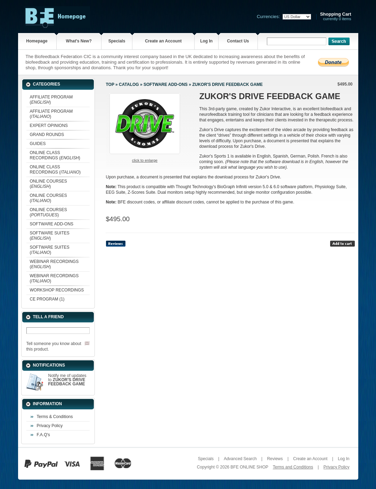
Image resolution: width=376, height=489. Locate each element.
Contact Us (238, 41)
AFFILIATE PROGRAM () (51, 100)
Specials (116, 41)
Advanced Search (240, 458)
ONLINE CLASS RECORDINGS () (55, 155)
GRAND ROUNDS (47, 134)
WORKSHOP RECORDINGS (57, 290)
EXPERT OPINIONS (49, 125)
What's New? (79, 41)
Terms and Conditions (293, 467)
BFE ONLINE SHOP (249, 467)
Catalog (129, 84)
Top (110, 84)
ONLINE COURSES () (48, 184)
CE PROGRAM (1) (47, 299)
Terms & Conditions (55, 416)
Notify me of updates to (67, 379)
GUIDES (38, 143)
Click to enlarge (144, 160)
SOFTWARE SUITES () (50, 236)
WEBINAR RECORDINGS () (54, 264)
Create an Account (163, 41)
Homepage (36, 41)
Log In (206, 41)
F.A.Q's (43, 434)
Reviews (275, 458)
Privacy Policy (50, 425)
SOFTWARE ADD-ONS (52, 224)
